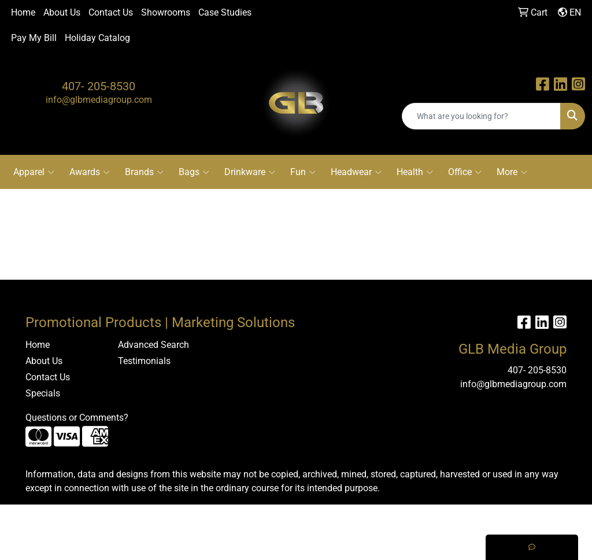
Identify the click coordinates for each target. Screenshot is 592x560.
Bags (194, 172)
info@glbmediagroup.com (99, 99)
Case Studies (224, 12)
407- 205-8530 (98, 86)
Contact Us (110, 12)
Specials (42, 393)
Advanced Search (153, 344)
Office (465, 172)
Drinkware (249, 172)
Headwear (356, 172)
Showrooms (165, 12)
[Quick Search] (481, 116)
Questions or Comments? (76, 417)
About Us (61, 12)
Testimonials (144, 360)
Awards (89, 172)
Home (23, 12)
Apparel (33, 172)
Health (415, 172)
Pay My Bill (34, 37)
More (512, 172)
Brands (144, 172)
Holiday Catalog (97, 37)
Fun (303, 172)
